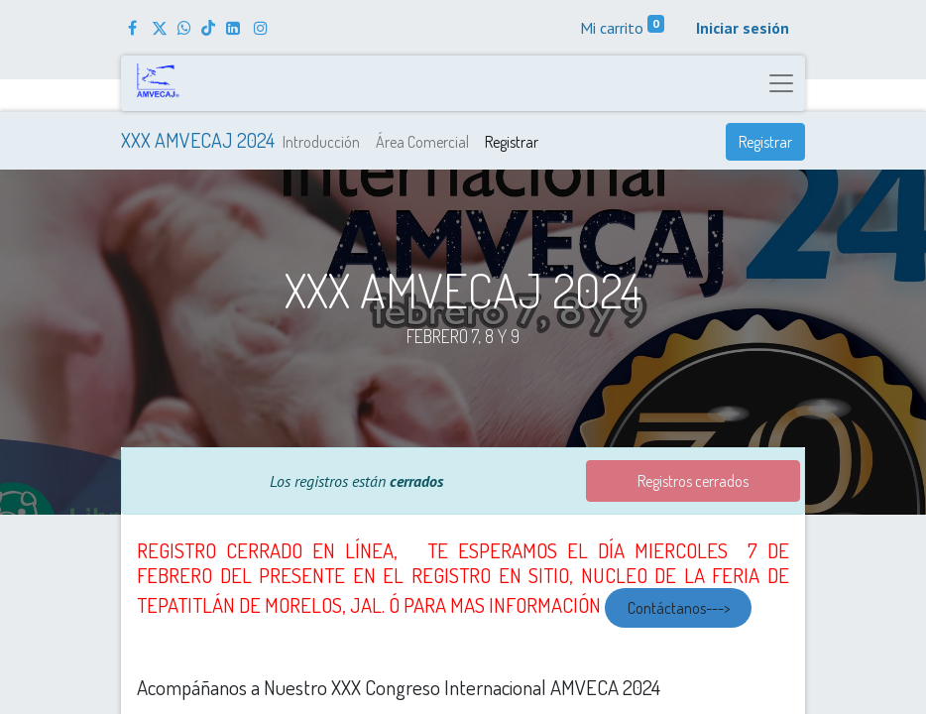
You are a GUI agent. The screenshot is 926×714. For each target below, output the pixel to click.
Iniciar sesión (742, 28)
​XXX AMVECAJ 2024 (198, 140)
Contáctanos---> (679, 608)
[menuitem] (321, 142)
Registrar (765, 142)
